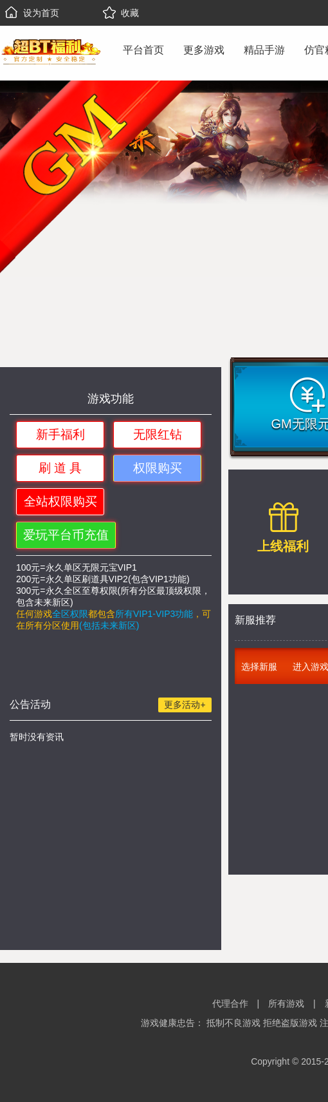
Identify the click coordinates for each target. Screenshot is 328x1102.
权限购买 (157, 468)
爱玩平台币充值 (66, 535)
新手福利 (60, 434)
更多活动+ (184, 704)
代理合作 (230, 1003)
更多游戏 (203, 49)
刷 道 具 (60, 468)
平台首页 (143, 49)
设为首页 (32, 12)
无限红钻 (157, 434)
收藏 (121, 12)
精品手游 (264, 49)
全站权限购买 (60, 501)
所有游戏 (286, 1003)
